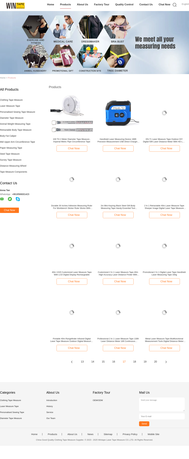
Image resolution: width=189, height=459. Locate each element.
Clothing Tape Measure (11, 100)
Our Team (50, 418)
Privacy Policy (130, 434)
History (49, 406)
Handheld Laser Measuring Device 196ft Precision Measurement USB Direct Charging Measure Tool (118, 140)
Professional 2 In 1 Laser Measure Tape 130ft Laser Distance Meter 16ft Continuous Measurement (118, 340)
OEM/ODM (98, 400)
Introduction (51, 400)
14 (92, 361)
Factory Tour (101, 4)
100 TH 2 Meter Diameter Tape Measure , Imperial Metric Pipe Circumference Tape (72, 140)
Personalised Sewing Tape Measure (17, 112)
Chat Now (164, 4)
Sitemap (108, 434)
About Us (82, 4)
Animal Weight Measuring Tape (15, 124)
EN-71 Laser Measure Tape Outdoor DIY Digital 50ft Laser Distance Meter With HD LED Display (164, 140)
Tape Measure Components (13, 172)
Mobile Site (153, 434)
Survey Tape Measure (10, 160)
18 (134, 361)
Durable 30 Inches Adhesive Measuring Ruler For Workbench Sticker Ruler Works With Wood (71, 206)
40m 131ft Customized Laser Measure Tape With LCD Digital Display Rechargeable (72, 273)
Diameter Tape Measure (11, 118)
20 (155, 361)
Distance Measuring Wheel (13, 166)
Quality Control (124, 4)
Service (49, 412)
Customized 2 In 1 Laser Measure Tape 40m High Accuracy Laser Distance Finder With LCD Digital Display (118, 273)
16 (113, 361)
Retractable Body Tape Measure (16, 130)
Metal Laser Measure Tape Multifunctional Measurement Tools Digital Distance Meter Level (164, 340)
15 (103, 361)
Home (50, 4)
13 (82, 361)
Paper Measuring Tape (11, 148)
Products (65, 4)
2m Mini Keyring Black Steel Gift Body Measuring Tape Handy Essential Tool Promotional (118, 206)
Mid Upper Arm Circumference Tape (17, 142)
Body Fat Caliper (8, 136)
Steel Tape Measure (10, 154)
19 (145, 361)
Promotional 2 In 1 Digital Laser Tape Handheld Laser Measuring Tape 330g (164, 273)
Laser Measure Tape (10, 106)
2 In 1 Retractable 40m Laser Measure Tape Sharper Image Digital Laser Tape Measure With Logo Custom (164, 206)
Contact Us (146, 4)
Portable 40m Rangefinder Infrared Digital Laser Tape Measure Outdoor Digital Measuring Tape (71, 340)
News (90, 434)
